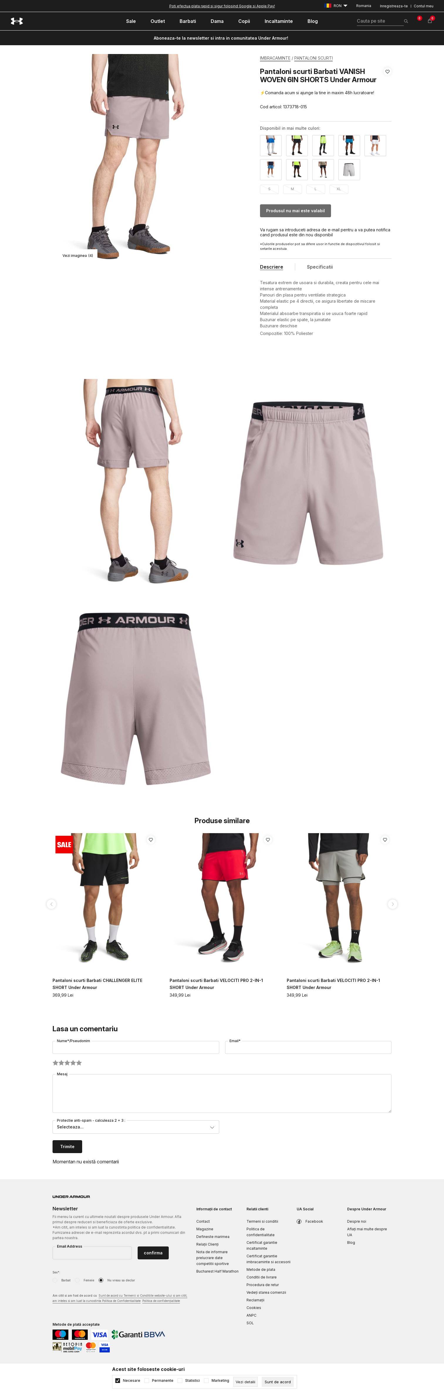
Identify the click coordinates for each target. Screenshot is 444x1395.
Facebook (314, 1221)
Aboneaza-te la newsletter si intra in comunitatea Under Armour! (221, 38)
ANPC (251, 1315)
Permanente (162, 1380)
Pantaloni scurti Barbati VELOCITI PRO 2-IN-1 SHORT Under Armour (216, 984)
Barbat (65, 1280)
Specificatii (320, 267)
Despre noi (356, 1221)
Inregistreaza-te (394, 6)
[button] (387, 89)
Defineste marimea (212, 1236)
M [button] (292, 189)
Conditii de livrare (262, 1277)
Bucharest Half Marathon (217, 1271)
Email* (235, 1041)
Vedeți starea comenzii (266, 1292)
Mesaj (62, 1074)
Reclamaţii (255, 1300)
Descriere (271, 267)
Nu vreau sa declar (121, 1280)
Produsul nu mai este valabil (295, 210)
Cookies (254, 1307)
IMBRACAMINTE (275, 57)
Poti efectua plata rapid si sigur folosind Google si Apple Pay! (222, 6)
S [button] (269, 189)
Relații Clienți (207, 1244)
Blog (351, 1242)
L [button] (316, 189)
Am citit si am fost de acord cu (120, 1298)
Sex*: (56, 1272)
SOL (250, 1323)
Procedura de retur (263, 1285)
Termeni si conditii (262, 1221)
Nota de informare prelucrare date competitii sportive (212, 1258)
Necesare (131, 1380)
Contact (203, 1221)
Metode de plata (261, 1269)
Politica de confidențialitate (161, 1301)
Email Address (69, 1246)
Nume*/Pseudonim (73, 1041)
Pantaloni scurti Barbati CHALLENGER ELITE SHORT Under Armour (97, 984)
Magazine (204, 1229)
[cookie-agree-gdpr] (278, 1382)
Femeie (89, 1280)
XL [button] (339, 189)
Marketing (220, 1380)
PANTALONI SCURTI (313, 57)
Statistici (192, 1380)
